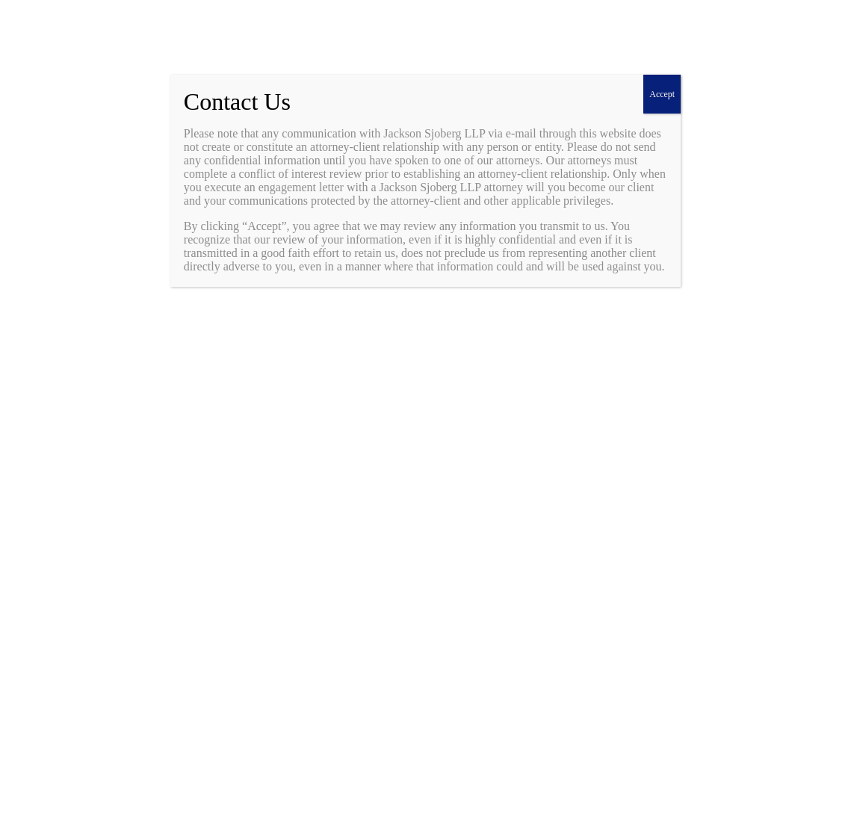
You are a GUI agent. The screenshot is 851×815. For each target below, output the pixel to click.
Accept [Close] (662, 94)
